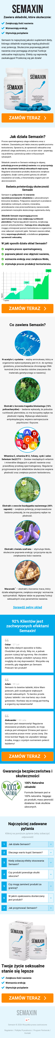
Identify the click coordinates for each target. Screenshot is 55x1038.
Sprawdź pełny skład (27, 607)
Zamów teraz (27, 117)
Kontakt (27, 1033)
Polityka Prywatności (23, 1030)
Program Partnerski (41, 1030)
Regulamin (8, 1030)
